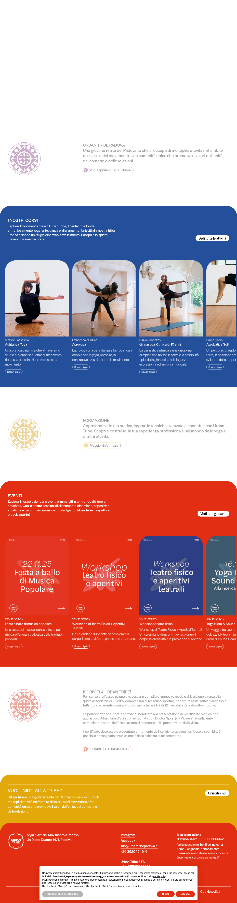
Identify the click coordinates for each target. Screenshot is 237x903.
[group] (98, 315)
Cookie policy (210, 891)
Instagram (127, 841)
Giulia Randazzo (143, 340)
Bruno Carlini (208, 340)
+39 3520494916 (133, 858)
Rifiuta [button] (166, 894)
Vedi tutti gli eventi (213, 513)
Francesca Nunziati (78, 340)
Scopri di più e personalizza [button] (62, 894)
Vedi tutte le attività (212, 238)
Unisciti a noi (217, 799)
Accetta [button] (185, 894)
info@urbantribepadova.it (139, 852)
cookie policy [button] (159, 876)
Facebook (127, 847)
